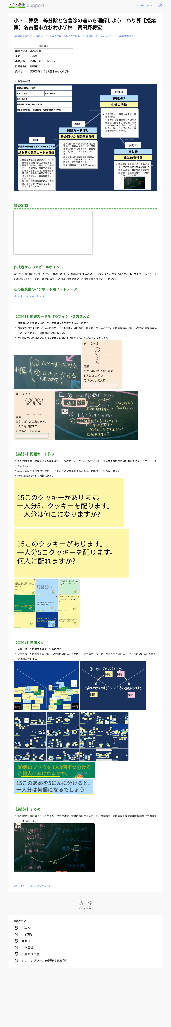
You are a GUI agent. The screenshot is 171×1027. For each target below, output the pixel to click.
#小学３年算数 (72, 36)
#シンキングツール (40, 886)
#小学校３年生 (53, 36)
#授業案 (18, 36)
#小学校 (27, 36)
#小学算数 (87, 36)
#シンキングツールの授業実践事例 (115, 36)
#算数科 (38, 36)
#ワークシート (22, 886)
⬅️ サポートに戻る (152, 5)
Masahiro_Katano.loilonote (29, 296)
